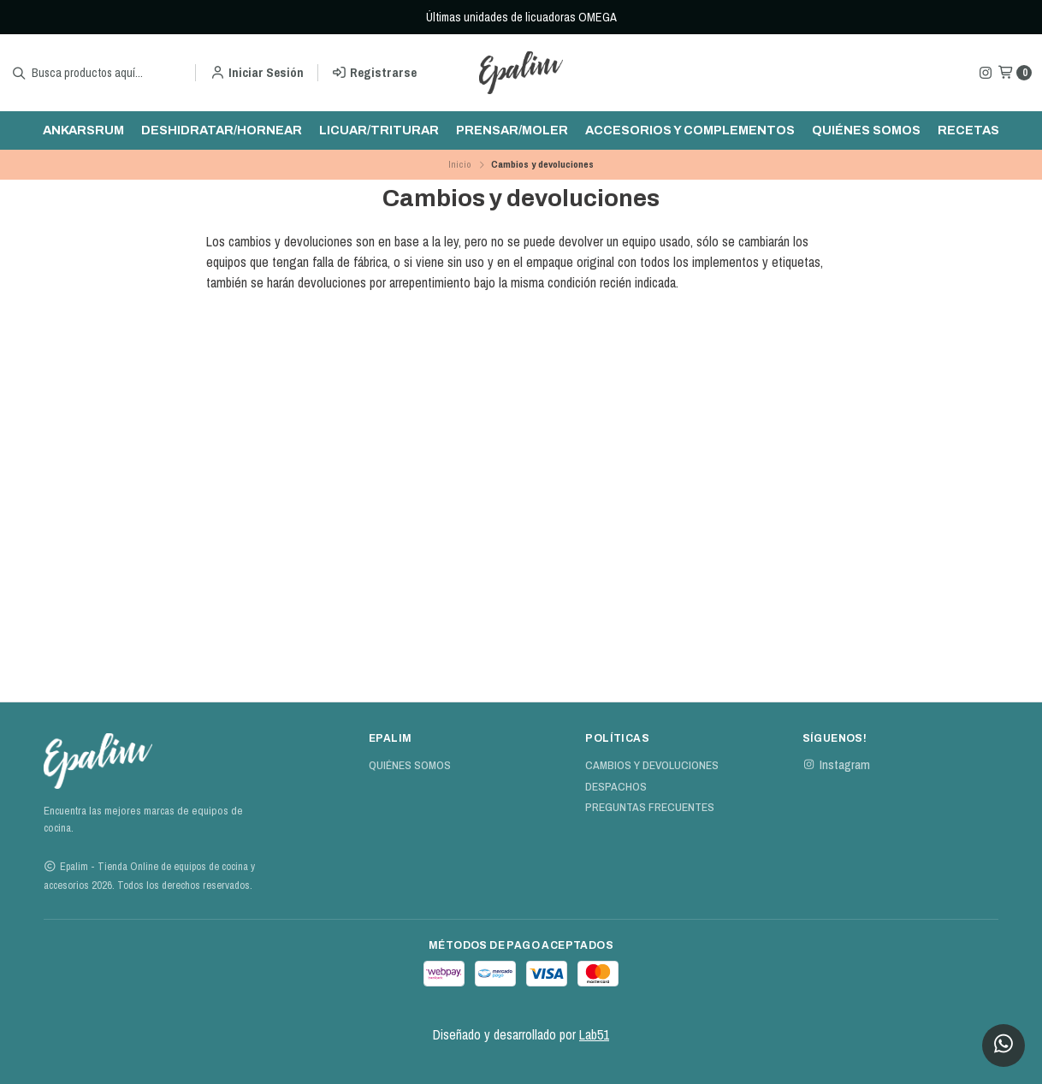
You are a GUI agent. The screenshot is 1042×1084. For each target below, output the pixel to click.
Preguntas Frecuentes (649, 808)
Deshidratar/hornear (221, 130)
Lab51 (594, 1034)
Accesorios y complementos (690, 130)
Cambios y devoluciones (652, 766)
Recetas (968, 130)
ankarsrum (83, 130)
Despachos (616, 787)
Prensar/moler (512, 130)
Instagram (836, 765)
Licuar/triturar (379, 130)
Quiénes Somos (866, 130)
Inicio (459, 164)
